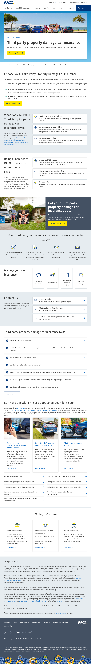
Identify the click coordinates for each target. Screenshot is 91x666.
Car (54, 8)
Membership (8, 8)
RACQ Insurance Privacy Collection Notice (32, 601)
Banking (46, 8)
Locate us (84, 2)
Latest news (62, 2)
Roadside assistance (23, 8)
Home (61, 8)
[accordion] (45, 341)
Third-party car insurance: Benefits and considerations (16, 445)
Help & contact (74, 2)
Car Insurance (17, 37)
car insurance (20, 408)
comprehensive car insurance (47, 410)
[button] (83, 8)
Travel (69, 8)
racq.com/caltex (61, 613)
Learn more (10, 468)
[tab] (8, 65)
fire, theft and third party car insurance (23, 410)
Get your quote (14, 53)
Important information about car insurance (44, 444)
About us (51, 2)
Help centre (10, 394)
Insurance (37, 8)
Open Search (73, 8)
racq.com (59, 601)
